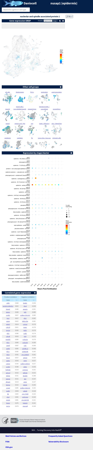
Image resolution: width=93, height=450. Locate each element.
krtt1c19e (25, 321)
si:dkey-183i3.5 (25, 364)
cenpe (8, 364)
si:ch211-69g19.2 (8, 306)
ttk (8, 394)
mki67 (8, 324)
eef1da (25, 373)
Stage (55, 21)
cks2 (8, 397)
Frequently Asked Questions (60, 436)
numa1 (8, 379)
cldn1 (25, 367)
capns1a (25, 370)
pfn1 (25, 318)
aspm (8, 321)
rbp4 (25, 306)
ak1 (25, 379)
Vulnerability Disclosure (58, 441)
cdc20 (8, 327)
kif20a (8, 376)
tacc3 (8, 358)
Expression (48, 21)
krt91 (25, 330)
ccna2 (8, 388)
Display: (40, 21)
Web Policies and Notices (15, 436)
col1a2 (25, 324)
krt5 (25, 312)
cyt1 (25, 345)
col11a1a (25, 397)
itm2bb (25, 376)
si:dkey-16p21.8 (25, 388)
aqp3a (25, 358)
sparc (25, 327)
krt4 (25, 336)
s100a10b (25, 351)
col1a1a (25, 339)
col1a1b (25, 343)
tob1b (25, 385)
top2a (8, 330)
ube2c (8, 312)
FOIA (7, 441)
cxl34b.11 (25, 349)
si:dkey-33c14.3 (25, 315)
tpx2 (8, 318)
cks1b (8, 400)
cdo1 (25, 382)
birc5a (8, 385)
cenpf (8, 345)
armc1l (8, 373)
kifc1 (8, 351)
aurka (8, 361)
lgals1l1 (25, 403)
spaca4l (25, 406)
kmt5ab (8, 370)
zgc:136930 (25, 355)
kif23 (8, 355)
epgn (25, 361)
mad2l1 (8, 339)
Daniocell (30, 3)
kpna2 (8, 309)
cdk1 (8, 303)
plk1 (8, 333)
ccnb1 (8, 315)
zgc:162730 (25, 400)
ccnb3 (8, 367)
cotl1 (25, 333)
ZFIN (69, 16)
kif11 (8, 343)
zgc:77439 (25, 394)
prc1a (8, 406)
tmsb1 (25, 303)
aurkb (8, 349)
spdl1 (8, 391)
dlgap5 (8, 382)
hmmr (8, 403)
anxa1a (25, 309)
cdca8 (8, 336)
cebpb (25, 391)
